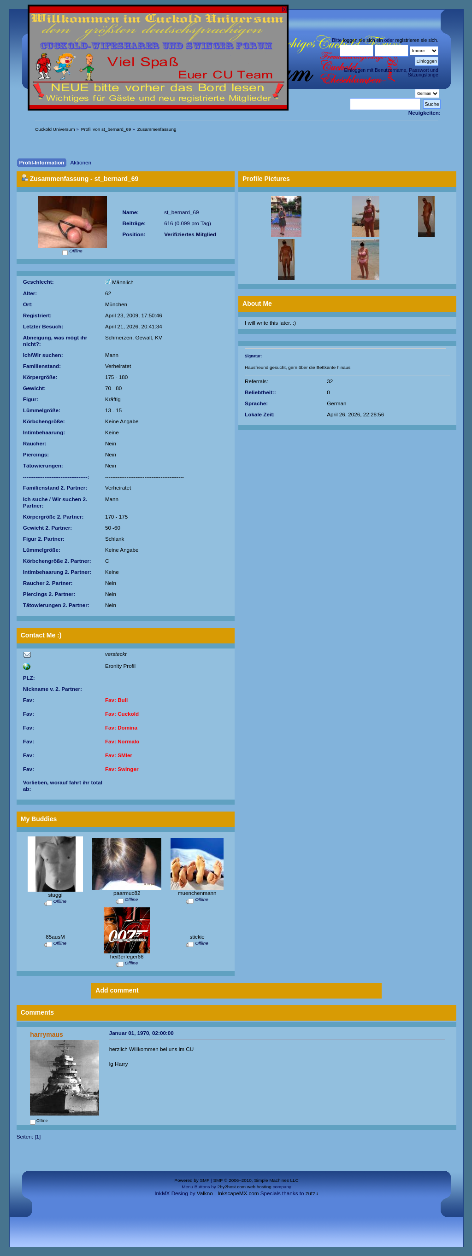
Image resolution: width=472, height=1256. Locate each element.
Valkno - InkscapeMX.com (228, 1193)
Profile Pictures (266, 178)
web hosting (259, 1186)
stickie (196, 937)
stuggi (55, 895)
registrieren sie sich (416, 40)
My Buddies (39, 819)
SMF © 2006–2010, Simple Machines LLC (255, 1180)
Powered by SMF (191, 1180)
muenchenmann (197, 893)
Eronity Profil (120, 666)
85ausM (55, 937)
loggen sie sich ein (363, 40)
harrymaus (46, 1034)
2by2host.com (231, 1186)
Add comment (116, 990)
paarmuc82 (126, 893)
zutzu (312, 1193)
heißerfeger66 (127, 956)
